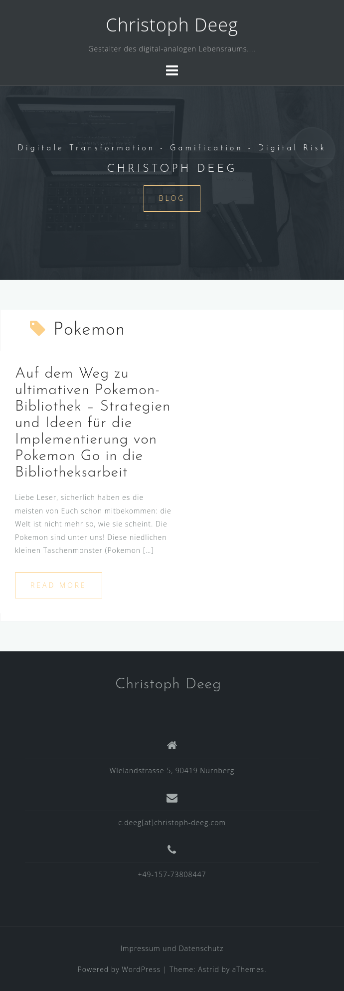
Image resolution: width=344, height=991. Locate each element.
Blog (172, 198)
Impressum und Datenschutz (172, 948)
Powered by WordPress (119, 969)
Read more (58, 585)
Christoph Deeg (172, 24)
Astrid (208, 969)
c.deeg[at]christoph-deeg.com (172, 822)
